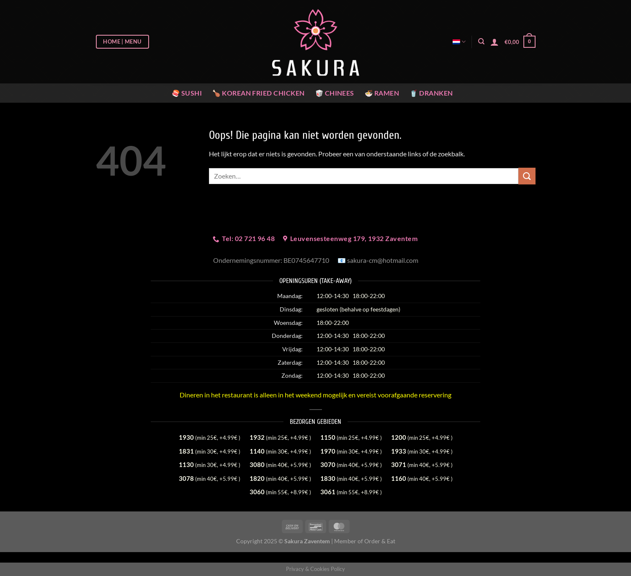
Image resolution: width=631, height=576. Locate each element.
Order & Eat (379, 541)
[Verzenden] (526, 176)
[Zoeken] (481, 41)
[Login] (494, 42)
